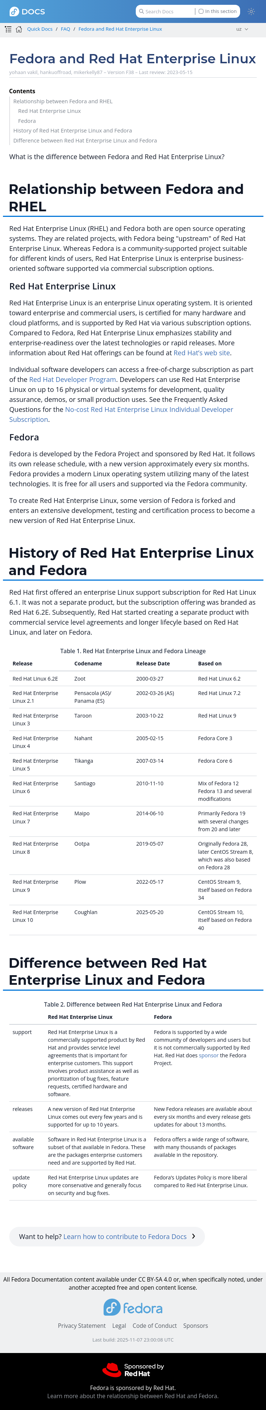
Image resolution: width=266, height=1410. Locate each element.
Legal (119, 1326)
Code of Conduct (154, 1326)
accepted (103, 1288)
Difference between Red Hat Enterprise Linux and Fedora (85, 140)
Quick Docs (39, 29)
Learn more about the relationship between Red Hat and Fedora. (133, 1396)
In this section (218, 11)
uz (239, 29)
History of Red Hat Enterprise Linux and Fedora (72, 130)
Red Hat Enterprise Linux (49, 110)
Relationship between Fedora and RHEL (62, 101)
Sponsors (195, 1326)
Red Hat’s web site (202, 352)
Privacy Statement (82, 1326)
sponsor (209, 1055)
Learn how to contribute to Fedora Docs (129, 1236)
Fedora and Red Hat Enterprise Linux (120, 29)
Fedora (27, 120)
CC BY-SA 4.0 (155, 1279)
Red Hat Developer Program (72, 379)
